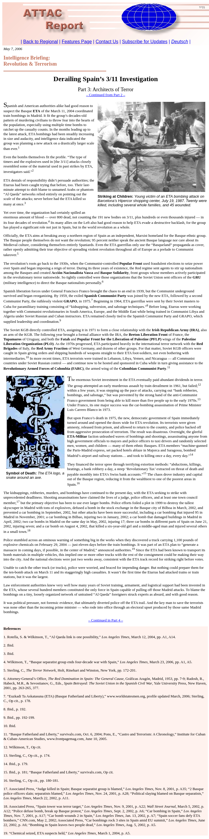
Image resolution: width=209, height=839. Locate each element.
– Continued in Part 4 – (105, 620)
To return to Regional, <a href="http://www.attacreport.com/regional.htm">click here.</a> (105, 23)
